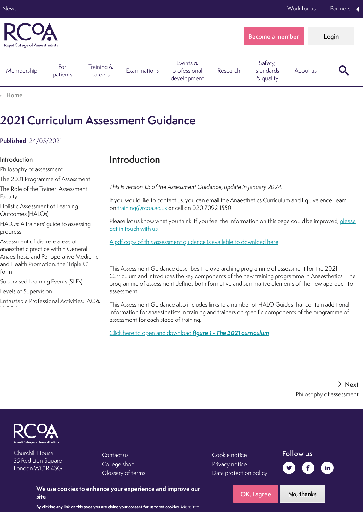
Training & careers (100, 70)
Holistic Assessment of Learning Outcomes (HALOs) (39, 210)
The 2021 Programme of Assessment (45, 179)
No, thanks (302, 494)
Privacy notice (229, 464)
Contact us (115, 455)
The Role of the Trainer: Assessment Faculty (43, 192)
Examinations (142, 70)
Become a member (273, 36)
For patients (62, 70)
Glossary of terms (123, 473)
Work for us (301, 8)
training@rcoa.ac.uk (142, 208)
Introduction (16, 159)
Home (14, 95)
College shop (118, 464)
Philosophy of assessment (31, 169)
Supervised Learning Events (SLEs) (41, 281)
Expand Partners (358, 9)
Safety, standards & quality (267, 70)
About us (306, 70)
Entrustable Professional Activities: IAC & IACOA (50, 305)
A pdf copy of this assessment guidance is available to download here (194, 242)
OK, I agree (256, 494)
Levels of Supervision (26, 291)
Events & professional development (187, 70)
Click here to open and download (189, 333)
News (9, 8)
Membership (21, 70)
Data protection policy (239, 473)
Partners (340, 8)
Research (228, 70)
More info (190, 506)
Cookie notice (229, 455)
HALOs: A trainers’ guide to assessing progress (45, 227)
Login (331, 36)
